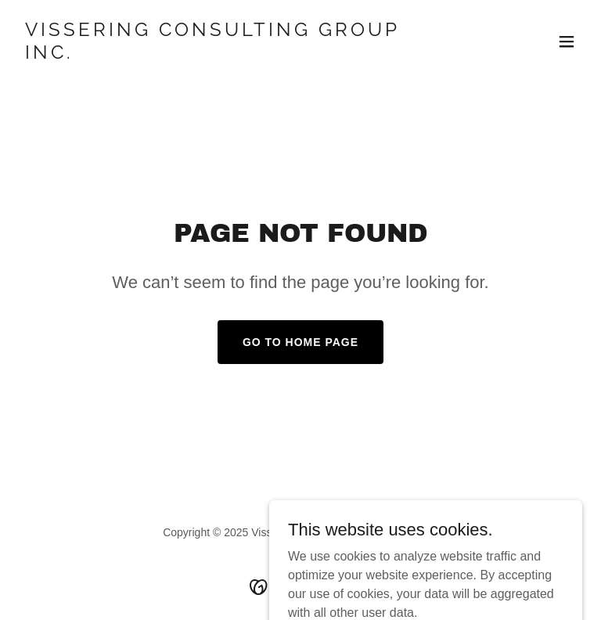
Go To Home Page (300, 342)
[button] (566, 41)
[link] (216, 54)
